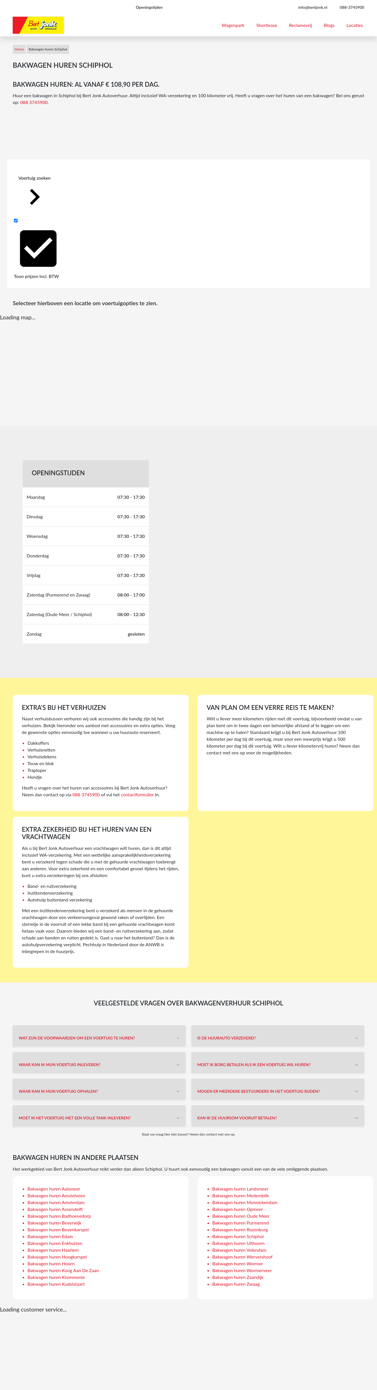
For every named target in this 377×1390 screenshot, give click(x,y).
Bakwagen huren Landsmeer (240, 1188)
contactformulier (137, 794)
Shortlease (266, 25)
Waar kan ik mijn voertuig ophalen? (58, 1091)
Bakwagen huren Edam (50, 1236)
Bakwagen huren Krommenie (56, 1277)
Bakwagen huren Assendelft (55, 1209)
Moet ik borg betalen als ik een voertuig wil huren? (253, 1064)
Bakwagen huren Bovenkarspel (58, 1229)
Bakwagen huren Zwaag (236, 1284)
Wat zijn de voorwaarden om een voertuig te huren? (77, 1037)
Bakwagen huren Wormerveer (242, 1270)
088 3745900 (34, 102)
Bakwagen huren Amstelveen (56, 1195)
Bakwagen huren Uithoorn (238, 1243)
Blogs (329, 25)
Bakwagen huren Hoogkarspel (57, 1256)
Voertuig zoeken (34, 194)
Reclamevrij (300, 25)
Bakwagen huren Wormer (237, 1263)
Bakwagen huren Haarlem (53, 1250)
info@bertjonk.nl (312, 7)
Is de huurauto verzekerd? (226, 1037)
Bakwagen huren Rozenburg (240, 1229)
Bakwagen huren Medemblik (240, 1195)
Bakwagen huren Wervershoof (242, 1256)
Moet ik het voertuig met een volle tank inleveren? (75, 1117)
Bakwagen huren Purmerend (240, 1222)
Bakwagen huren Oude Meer (241, 1216)
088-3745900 (352, 7)
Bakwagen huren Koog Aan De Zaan (63, 1270)
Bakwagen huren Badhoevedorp (59, 1216)
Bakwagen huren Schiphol (238, 1236)
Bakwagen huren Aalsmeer (53, 1188)
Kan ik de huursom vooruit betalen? (237, 1117)
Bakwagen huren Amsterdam (55, 1202)
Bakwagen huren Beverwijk (54, 1222)
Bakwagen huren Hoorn (51, 1263)
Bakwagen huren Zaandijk (237, 1277)
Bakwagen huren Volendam (239, 1250)
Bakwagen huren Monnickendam (244, 1202)
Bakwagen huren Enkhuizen (54, 1243)
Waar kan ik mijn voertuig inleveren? (59, 1064)
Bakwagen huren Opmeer (237, 1209)
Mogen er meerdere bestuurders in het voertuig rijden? (258, 1091)
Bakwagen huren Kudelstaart (56, 1284)
